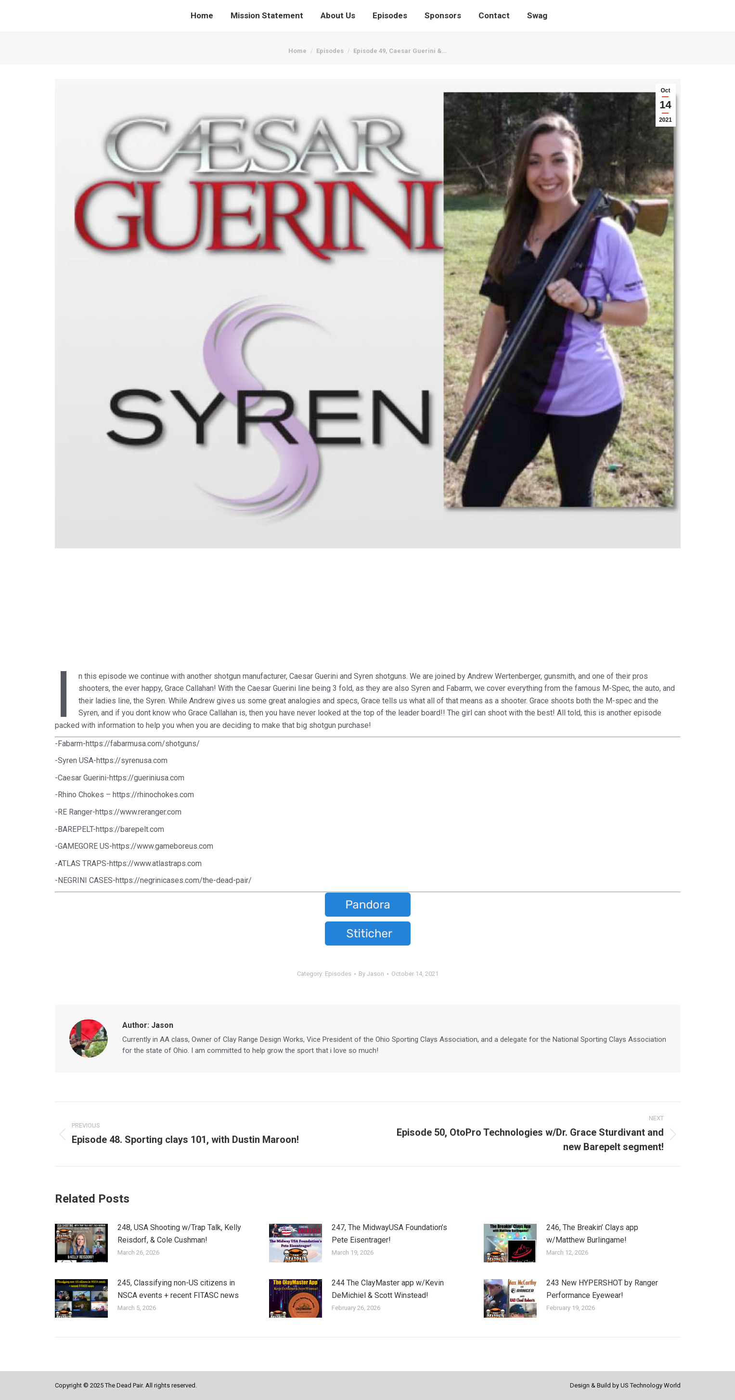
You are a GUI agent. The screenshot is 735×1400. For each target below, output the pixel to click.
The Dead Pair (123, 1385)
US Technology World (650, 1385)
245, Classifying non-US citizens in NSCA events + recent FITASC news (178, 1289)
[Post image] (81, 1243)
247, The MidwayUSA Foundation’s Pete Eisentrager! (389, 1233)
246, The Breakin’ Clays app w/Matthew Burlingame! (592, 1233)
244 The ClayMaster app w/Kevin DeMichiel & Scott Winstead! (388, 1289)
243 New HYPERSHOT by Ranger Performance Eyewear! (602, 1289)
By (371, 973)
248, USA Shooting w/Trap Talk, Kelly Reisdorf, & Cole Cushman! (179, 1233)
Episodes (338, 973)
